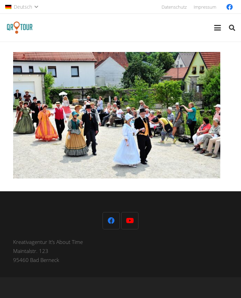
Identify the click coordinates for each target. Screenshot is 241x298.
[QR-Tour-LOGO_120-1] (19, 28)
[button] (21, 7)
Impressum (205, 7)
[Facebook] (229, 7)
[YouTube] (129, 220)
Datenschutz (174, 7)
